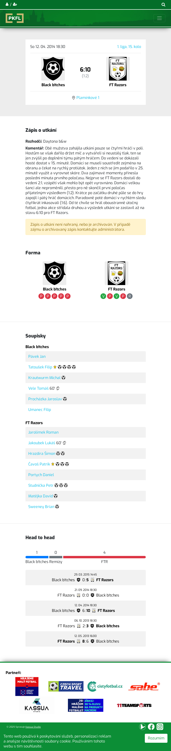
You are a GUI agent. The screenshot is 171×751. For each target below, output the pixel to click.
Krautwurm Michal (44, 377)
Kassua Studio (33, 726)
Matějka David (40, 496)
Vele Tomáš (38, 388)
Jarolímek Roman (43, 432)
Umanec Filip (39, 409)
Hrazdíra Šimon (41, 453)
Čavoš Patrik (39, 464)
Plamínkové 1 (87, 97)
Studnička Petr (41, 485)
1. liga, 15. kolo (129, 46)
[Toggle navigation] (159, 18)
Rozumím (156, 738)
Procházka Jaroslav (45, 399)
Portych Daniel (41, 474)
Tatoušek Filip (40, 367)
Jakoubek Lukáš (41, 442)
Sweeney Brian (41, 506)
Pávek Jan (37, 356)
